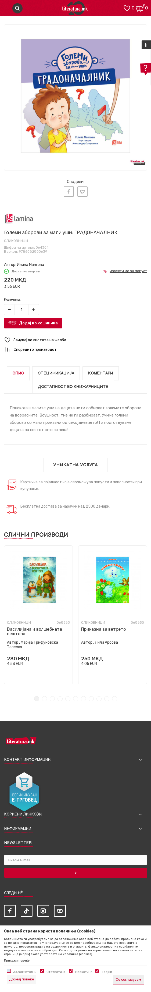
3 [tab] (52, 698)
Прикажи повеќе (17, 960)
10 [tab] (106, 698)
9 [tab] (99, 698)
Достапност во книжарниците (73, 386)
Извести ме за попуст (128, 271)
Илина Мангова (30, 264)
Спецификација (56, 373)
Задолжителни (25, 971)
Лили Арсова (106, 642)
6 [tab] (75, 698)
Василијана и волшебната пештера (34, 631)
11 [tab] (114, 698)
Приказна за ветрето (103, 629)
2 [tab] (44, 698)
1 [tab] (36, 698)
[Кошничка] (140, 8)
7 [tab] (83, 698)
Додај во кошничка (38, 323)
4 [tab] (60, 698)
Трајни (107, 971)
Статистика (55, 971)
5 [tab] (67, 698)
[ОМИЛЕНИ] (126, 8)
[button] (75, 340)
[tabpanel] (75, 96)
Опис (18, 373)
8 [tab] (91, 698)
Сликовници (16, 241)
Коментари (100, 373)
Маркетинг (83, 971)
